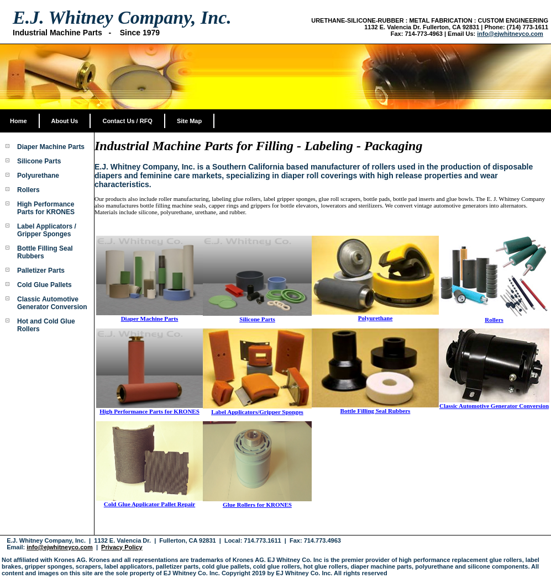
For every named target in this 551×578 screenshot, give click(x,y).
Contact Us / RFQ (127, 121)
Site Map (189, 121)
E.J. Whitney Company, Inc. (122, 17)
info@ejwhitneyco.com (510, 33)
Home (18, 121)
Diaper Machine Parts (51, 147)
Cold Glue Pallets (44, 285)
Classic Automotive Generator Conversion (52, 303)
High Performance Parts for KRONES (46, 208)
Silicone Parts (39, 161)
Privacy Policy (122, 547)
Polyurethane (38, 175)
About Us (64, 121)
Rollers (28, 190)
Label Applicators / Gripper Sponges (46, 230)
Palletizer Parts (41, 270)
